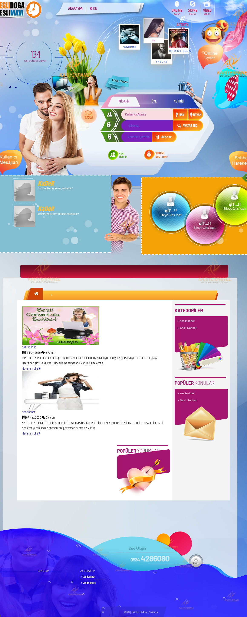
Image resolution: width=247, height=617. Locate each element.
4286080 (149, 558)
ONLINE (177, 11)
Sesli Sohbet (29, 347)
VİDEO (207, 11)
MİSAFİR (124, 101)
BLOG (93, 9)
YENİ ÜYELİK (123, 155)
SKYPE (192, 11)
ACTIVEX (182, 26)
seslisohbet (28, 412)
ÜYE (154, 101)
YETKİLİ (179, 101)
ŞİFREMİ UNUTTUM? (161, 155)
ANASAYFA (75, 9)
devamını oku (31, 368)
